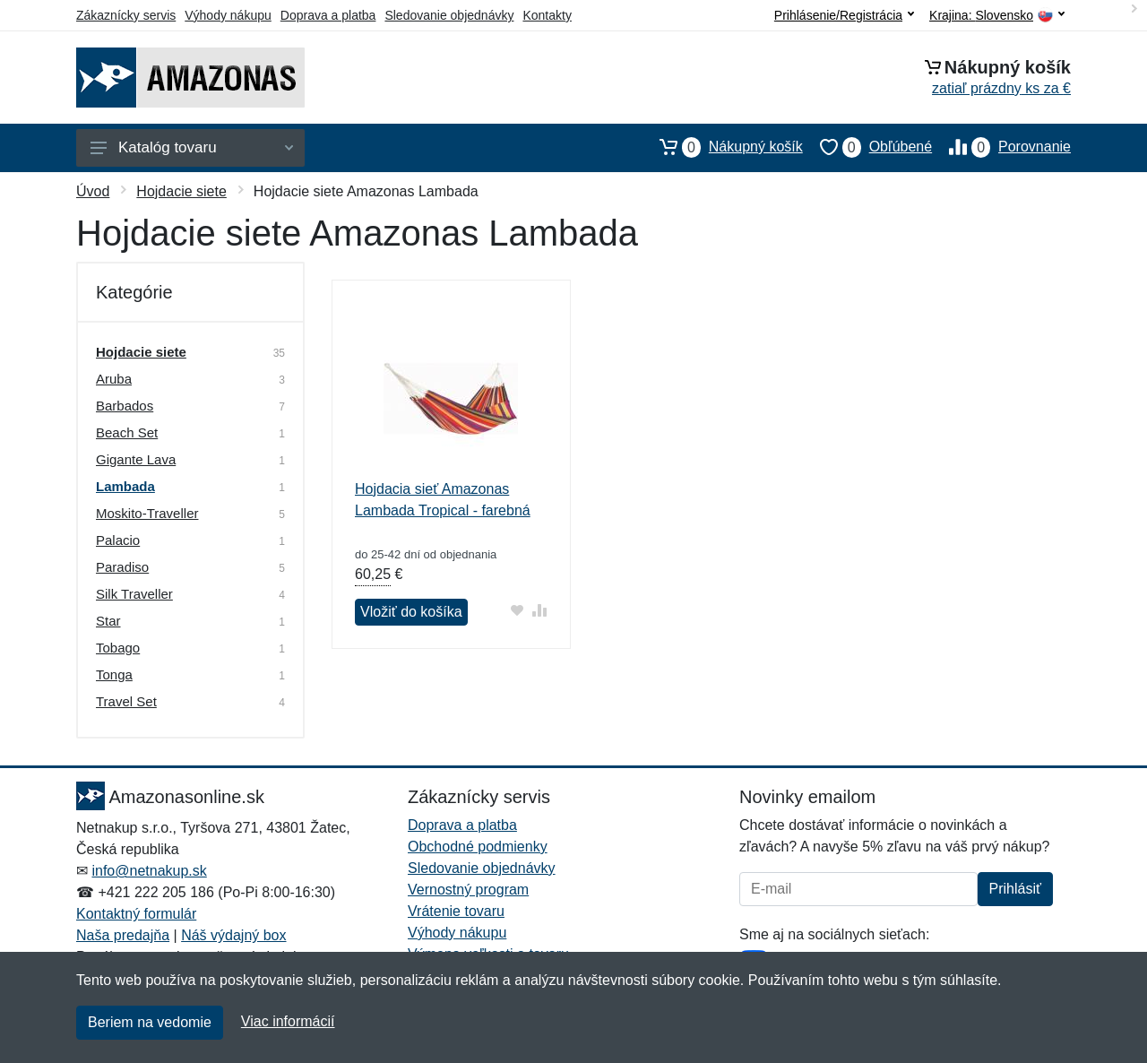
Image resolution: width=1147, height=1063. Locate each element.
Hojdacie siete (181, 191)
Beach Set (127, 432)
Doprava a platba (328, 15)
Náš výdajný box (233, 935)
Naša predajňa (122, 935)
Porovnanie (1001, 147)
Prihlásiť (1015, 888)
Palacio (118, 540)
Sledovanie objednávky (448, 15)
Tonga (114, 674)
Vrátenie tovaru (456, 911)
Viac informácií (288, 1021)
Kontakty (546, 15)
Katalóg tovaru (192, 147)
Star (108, 620)
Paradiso (122, 567)
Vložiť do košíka (411, 611)
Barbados (124, 405)
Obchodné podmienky (478, 846)
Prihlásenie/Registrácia (844, 15)
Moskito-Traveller (147, 513)
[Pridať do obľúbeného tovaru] (517, 610)
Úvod (92, 191)
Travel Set (126, 701)
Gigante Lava (136, 459)
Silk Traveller (134, 593)
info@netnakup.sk (148, 870)
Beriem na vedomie (149, 1022)
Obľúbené (867, 147)
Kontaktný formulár (136, 913)
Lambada (125, 486)
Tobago (118, 647)
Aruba (114, 378)
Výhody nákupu (228, 15)
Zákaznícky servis (126, 15)
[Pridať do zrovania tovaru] (540, 610)
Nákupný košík (722, 147)
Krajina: (997, 15)
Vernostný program (468, 889)
